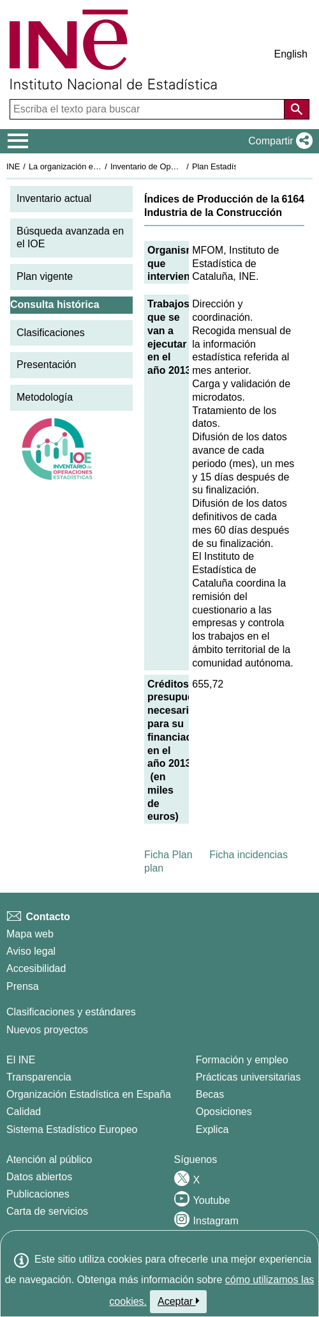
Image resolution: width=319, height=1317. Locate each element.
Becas (210, 1094)
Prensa (22, 986)
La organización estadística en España (99, 166)
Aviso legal (31, 951)
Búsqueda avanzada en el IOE (70, 238)
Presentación (46, 364)
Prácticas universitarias (248, 1077)
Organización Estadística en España (88, 1094)
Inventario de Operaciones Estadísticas (181, 166)
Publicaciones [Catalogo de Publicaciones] (38, 1194)
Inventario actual (54, 198)
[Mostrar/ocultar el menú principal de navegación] (18, 141)
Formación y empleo (242, 1059)
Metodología (45, 397)
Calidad (23, 1111)
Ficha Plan (168, 854)
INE (13, 166)
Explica (212, 1129)
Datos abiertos (39, 1176)
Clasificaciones (51, 332)
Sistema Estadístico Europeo (71, 1129)
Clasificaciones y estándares (71, 1011)
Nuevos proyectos (47, 1029)
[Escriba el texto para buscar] (148, 109)
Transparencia (38, 1077)
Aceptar (178, 1301)
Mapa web (30, 933)
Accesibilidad (36, 968)
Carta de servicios (47, 1211)
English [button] (291, 54)
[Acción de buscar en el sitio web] (296, 109)
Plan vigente (45, 276)
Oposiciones (224, 1111)
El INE (20, 1059)
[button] (278, 141)
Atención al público (49, 1159)
